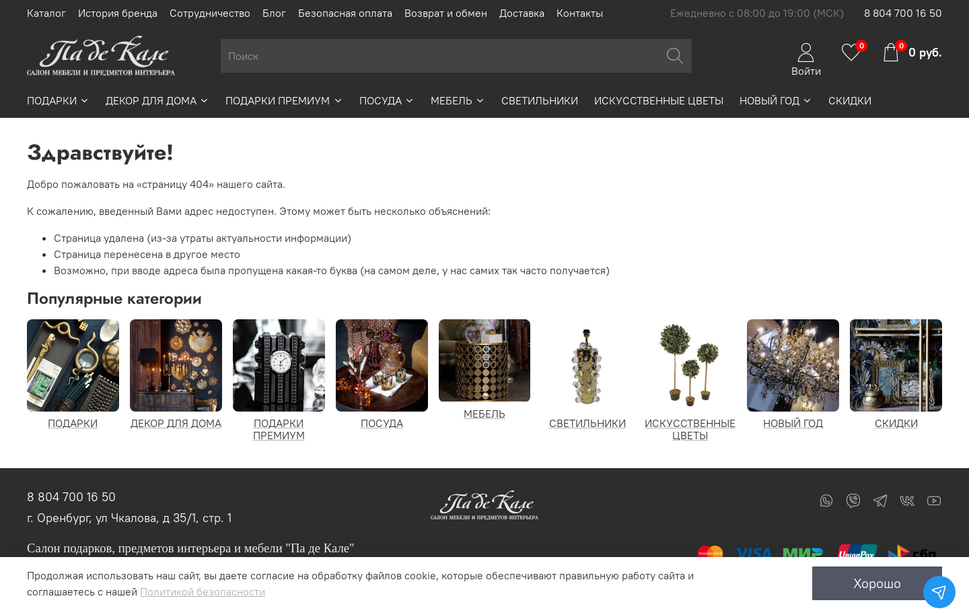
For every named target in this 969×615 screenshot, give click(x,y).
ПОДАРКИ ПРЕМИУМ (284, 100)
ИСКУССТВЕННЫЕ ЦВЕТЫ (658, 100)
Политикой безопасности (202, 591)
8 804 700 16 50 (903, 13)
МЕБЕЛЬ (458, 100)
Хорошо (877, 583)
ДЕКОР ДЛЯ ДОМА (157, 100)
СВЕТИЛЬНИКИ (539, 100)
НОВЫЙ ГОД (776, 100)
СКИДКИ (849, 100)
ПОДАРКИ (58, 100)
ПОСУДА (387, 100)
